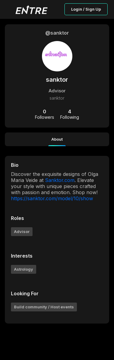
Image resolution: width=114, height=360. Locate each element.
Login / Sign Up (86, 9)
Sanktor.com (59, 180)
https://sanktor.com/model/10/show (52, 198)
